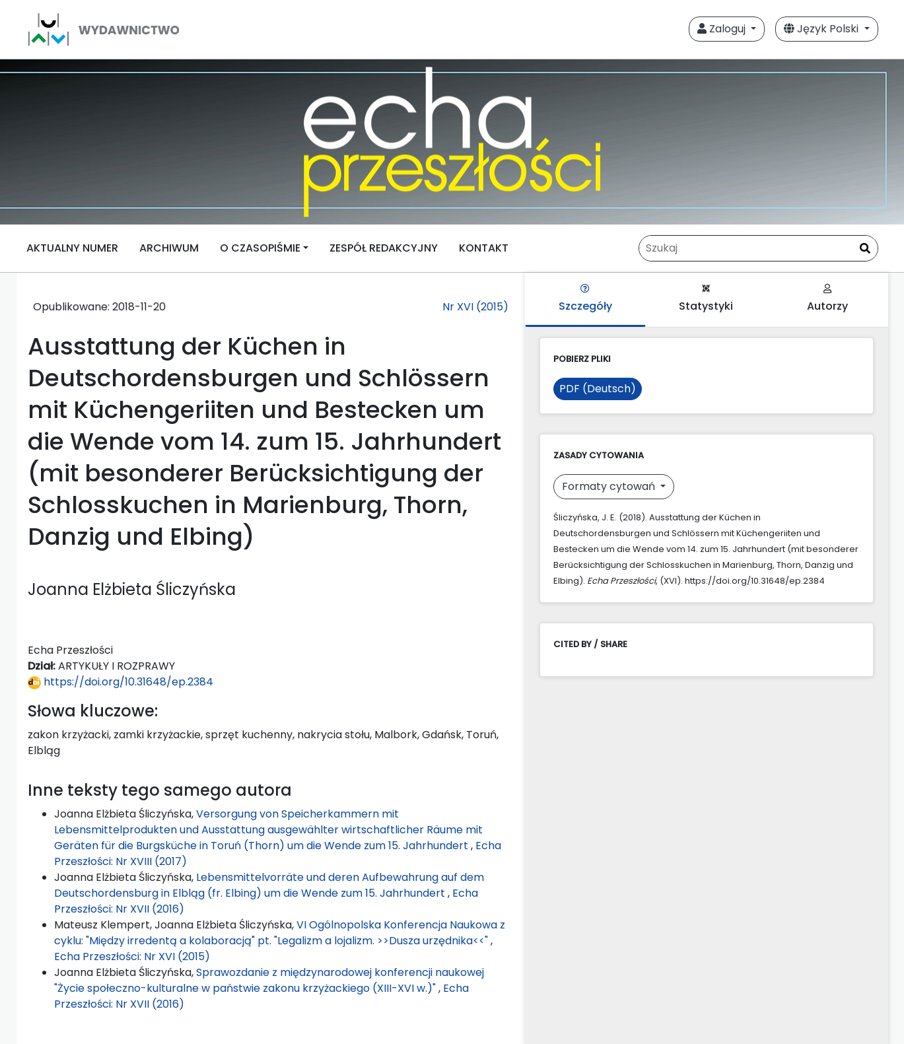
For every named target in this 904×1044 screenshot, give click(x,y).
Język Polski (822, 28)
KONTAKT (483, 248)
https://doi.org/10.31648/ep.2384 (120, 681)
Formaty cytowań (610, 486)
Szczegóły (585, 299)
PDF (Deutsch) (597, 388)
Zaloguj (722, 28)
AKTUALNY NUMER (72, 248)
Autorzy (827, 299)
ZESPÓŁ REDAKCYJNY (384, 248)
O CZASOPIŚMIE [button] (260, 248)
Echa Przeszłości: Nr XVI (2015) (132, 956)
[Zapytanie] (758, 248)
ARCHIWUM (169, 248)
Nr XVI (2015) (475, 306)
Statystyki (706, 299)
